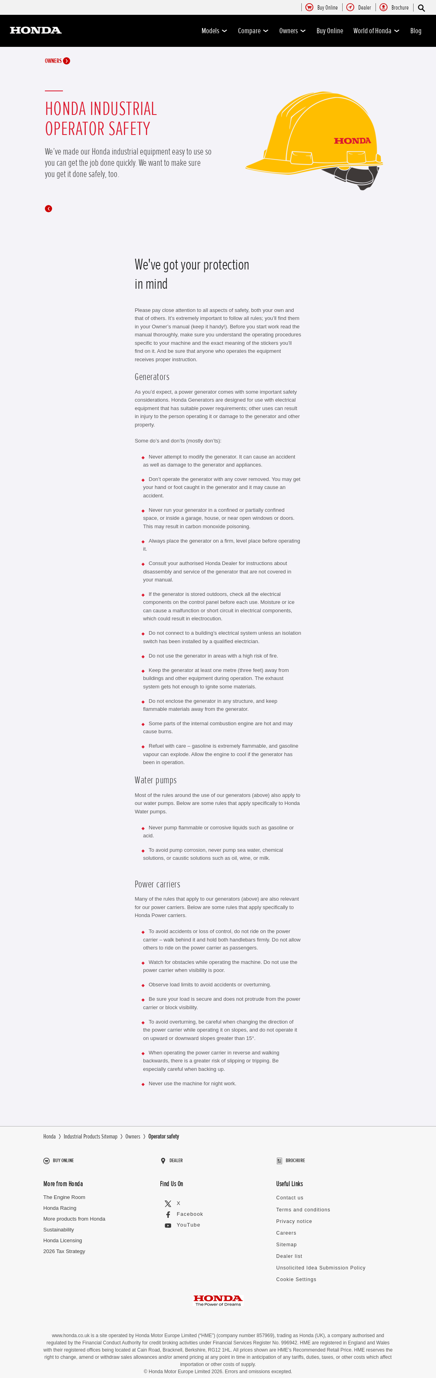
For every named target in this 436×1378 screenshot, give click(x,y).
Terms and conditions (300, 1205)
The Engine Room (64, 1194)
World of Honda (376, 31)
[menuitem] (327, 8)
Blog (416, 31)
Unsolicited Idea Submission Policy (316, 1260)
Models (215, 31)
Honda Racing (59, 1204)
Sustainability (58, 1226)
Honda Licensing (62, 1237)
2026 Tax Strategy (64, 1248)
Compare (253, 31)
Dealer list (287, 1248)
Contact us (288, 1194)
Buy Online (330, 31)
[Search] (421, 8)
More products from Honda (74, 1215)
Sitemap (285, 1238)
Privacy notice (292, 1216)
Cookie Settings (294, 1270)
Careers (285, 1226)
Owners (292, 31)
